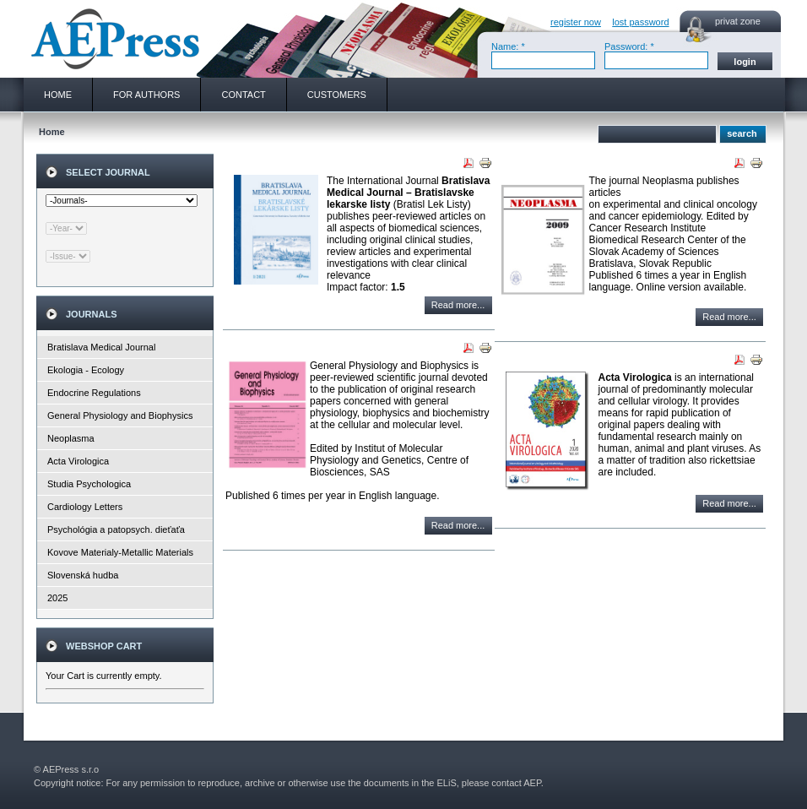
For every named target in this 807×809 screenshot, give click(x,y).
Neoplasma (71, 438)
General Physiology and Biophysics (119, 415)
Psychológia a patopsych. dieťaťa (116, 529)
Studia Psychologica (89, 484)
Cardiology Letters (84, 507)
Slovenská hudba (82, 575)
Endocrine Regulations (94, 393)
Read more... (458, 305)
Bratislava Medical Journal (101, 347)
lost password (640, 22)
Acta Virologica (78, 461)
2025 (57, 598)
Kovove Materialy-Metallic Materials (120, 552)
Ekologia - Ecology (85, 370)
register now (575, 22)
